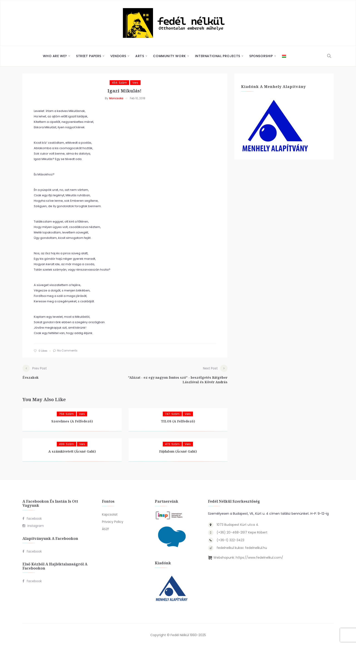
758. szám (66, 413)
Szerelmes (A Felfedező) (72, 420)
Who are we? (55, 56)
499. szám (66, 443)
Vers (135, 83)
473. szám (172, 443)
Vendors (118, 56)
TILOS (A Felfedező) (178, 420)
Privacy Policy (112, 520)
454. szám (119, 83)
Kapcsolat (110, 513)
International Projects (217, 56)
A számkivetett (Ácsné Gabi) (72, 450)
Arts (139, 56)
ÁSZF (105, 528)
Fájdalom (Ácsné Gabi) (178, 450)
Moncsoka (116, 98)
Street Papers (88, 56)
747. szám (172, 413)
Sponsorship (261, 56)
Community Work (169, 56)
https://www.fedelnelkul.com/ (259, 556)
